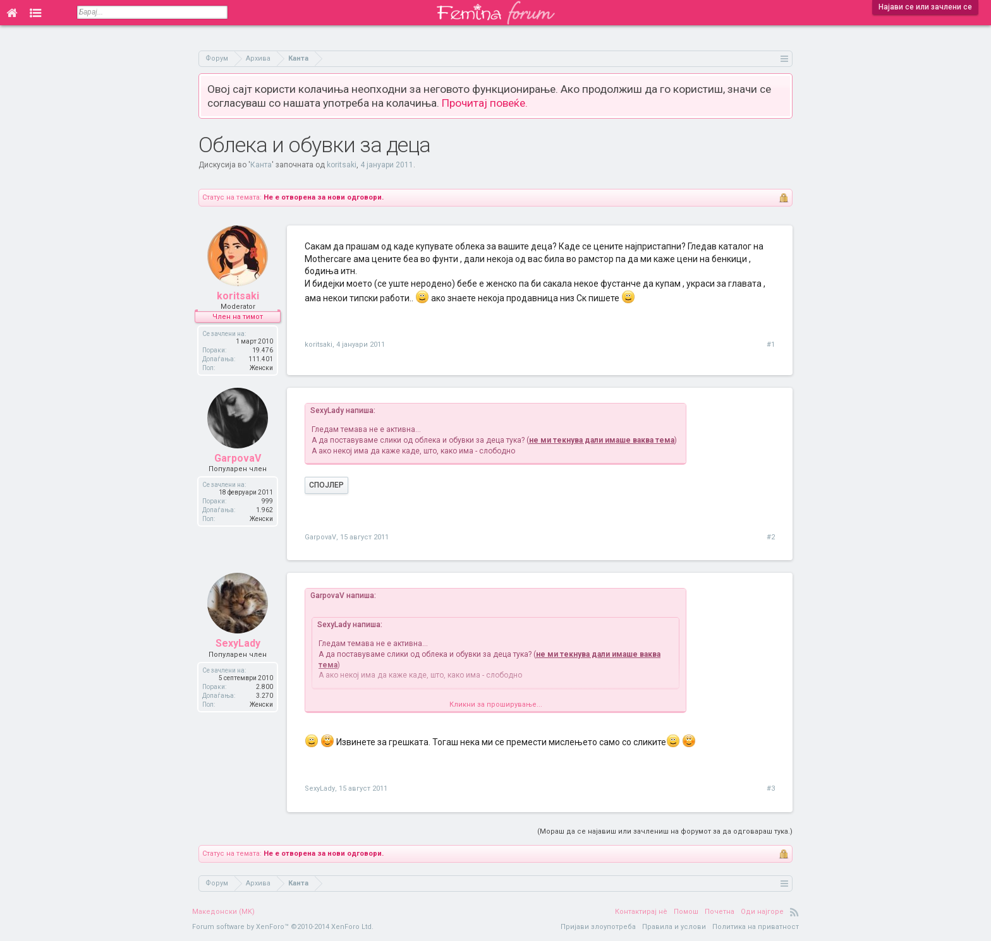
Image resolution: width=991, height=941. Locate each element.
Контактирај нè (641, 912)
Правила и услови (674, 927)
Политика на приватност (755, 927)
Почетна (719, 912)
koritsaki (341, 164)
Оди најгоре (762, 912)
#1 (771, 344)
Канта (261, 164)
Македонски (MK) (223, 912)
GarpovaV (237, 458)
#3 (771, 788)
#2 (771, 537)
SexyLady (238, 643)
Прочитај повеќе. (485, 103)
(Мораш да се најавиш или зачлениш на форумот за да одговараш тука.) (665, 831)
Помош (686, 912)
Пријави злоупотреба (598, 927)
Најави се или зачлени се (925, 7)
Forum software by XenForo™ (283, 927)
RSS (794, 912)
